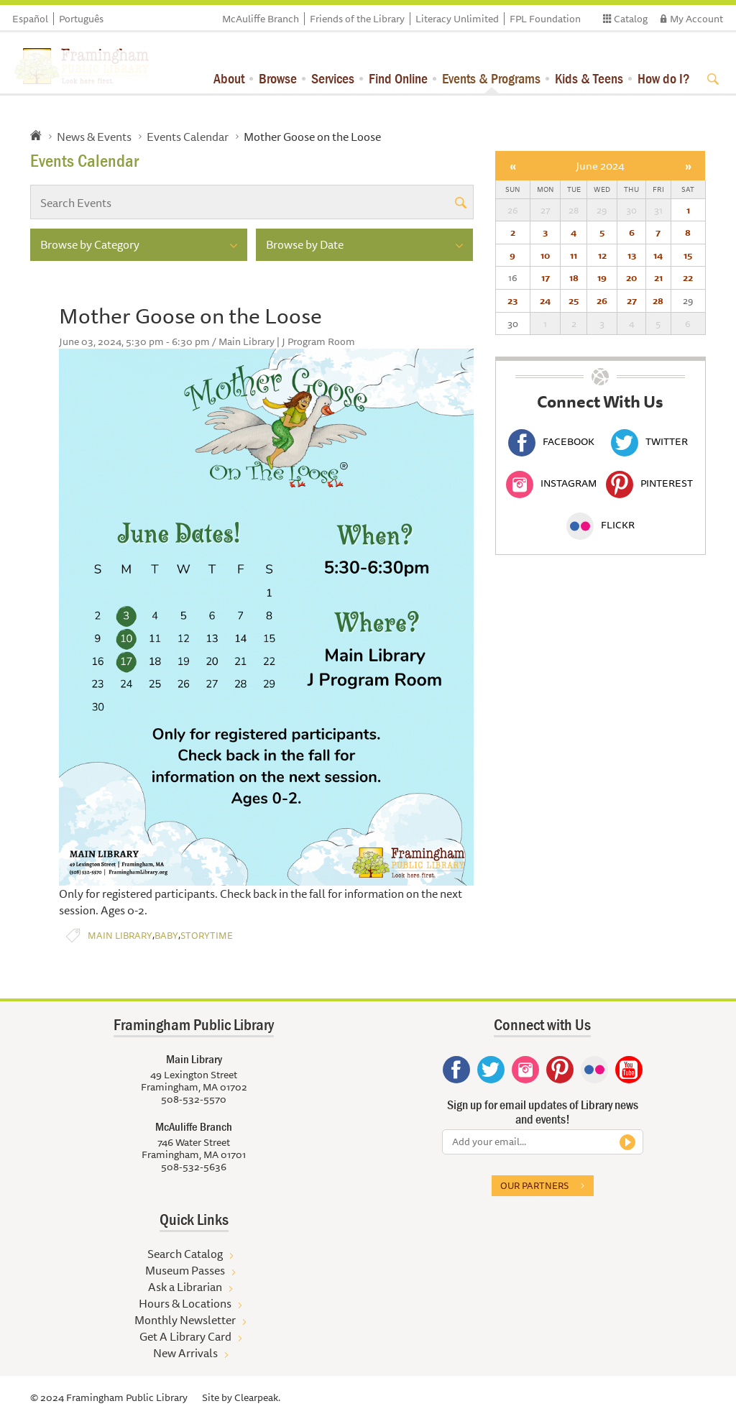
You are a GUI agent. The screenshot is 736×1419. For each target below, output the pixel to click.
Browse (278, 78)
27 (632, 300)
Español (30, 19)
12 (602, 255)
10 (545, 255)
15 (688, 255)
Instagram (551, 483)
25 (574, 300)
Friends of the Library (357, 19)
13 (631, 255)
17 (545, 277)
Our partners (534, 1185)
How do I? (664, 78)
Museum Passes (185, 1270)
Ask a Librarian (185, 1286)
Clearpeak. (257, 1397)
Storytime (206, 935)
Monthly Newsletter (185, 1319)
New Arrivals (185, 1352)
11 (573, 255)
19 (602, 277)
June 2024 (600, 165)
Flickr (600, 525)
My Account (696, 18)
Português (81, 19)
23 (512, 300)
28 (658, 300)
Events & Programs (491, 78)
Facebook (551, 441)
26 (602, 300)
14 (658, 255)
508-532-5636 (193, 1167)
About (228, 78)
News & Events (94, 136)
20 (631, 277)
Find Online (398, 78)
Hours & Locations (185, 1303)
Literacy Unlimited (457, 19)
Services (332, 78)
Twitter (649, 441)
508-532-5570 (193, 1099)
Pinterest (649, 483)
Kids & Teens (589, 78)
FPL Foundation (545, 19)
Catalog (631, 18)
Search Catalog (185, 1253)
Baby (166, 935)
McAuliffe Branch (260, 19)
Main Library (120, 935)
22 (688, 277)
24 (545, 300)
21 (658, 277)
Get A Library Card (185, 1336)
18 (574, 277)
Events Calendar (188, 136)
